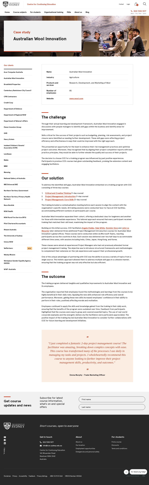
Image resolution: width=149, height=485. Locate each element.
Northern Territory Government (16, 191)
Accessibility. (23, 476)
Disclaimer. (7, 476)
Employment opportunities (85, 449)
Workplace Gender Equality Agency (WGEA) (17, 262)
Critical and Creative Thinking (58, 193)
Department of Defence (13, 109)
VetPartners (18, 248)
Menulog (7, 172)
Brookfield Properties (12, 84)
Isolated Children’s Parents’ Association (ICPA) (14, 146)
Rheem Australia (10, 230)
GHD (5, 133)
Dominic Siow (112, 228)
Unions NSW (8, 242)
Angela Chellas (88, 228)
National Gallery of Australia (14, 178)
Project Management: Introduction (60, 196)
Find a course (116, 442)
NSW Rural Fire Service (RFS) (15, 217)
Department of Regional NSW (15, 115)
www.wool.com (76, 98)
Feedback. (32, 476)
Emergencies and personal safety (87, 452)
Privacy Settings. (42, 476)
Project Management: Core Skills (59, 199)
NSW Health (8, 211)
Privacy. (14, 476)
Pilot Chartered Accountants (15, 224)
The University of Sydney (13, 236)
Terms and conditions (119, 449)
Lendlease (8, 154)
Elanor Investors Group (12, 127)
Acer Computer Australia (13, 72)
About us (79, 442)
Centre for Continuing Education (41, 4)
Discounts (115, 445)
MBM (5, 166)
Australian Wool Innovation (14, 78)
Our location (80, 445)
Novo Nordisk (9, 205)
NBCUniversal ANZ (11, 185)
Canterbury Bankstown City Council (17, 90)
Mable (6, 160)
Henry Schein (9, 139)
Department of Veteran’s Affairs (16, 121)
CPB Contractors (10, 97)
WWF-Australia (10, 269)
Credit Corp (8, 103)
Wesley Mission (9, 255)
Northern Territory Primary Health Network (17, 198)
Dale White (100, 228)
